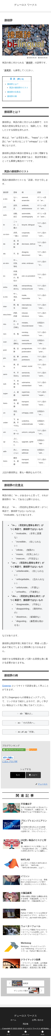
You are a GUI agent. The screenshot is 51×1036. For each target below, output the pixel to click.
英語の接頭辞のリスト (18, 87)
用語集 (25, 1024)
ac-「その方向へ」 (27, 723)
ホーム (13, 1020)
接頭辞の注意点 (14, 92)
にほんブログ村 (9, 761)
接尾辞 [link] (7, 70)
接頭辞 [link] (29, 62)
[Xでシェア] (17, 775)
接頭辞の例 (12, 96)
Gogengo (6, 686)
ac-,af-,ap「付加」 (27, 732)
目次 (13, 79)
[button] (33, 775)
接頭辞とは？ (13, 84)
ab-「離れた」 (27, 713)
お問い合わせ (37, 1020)
